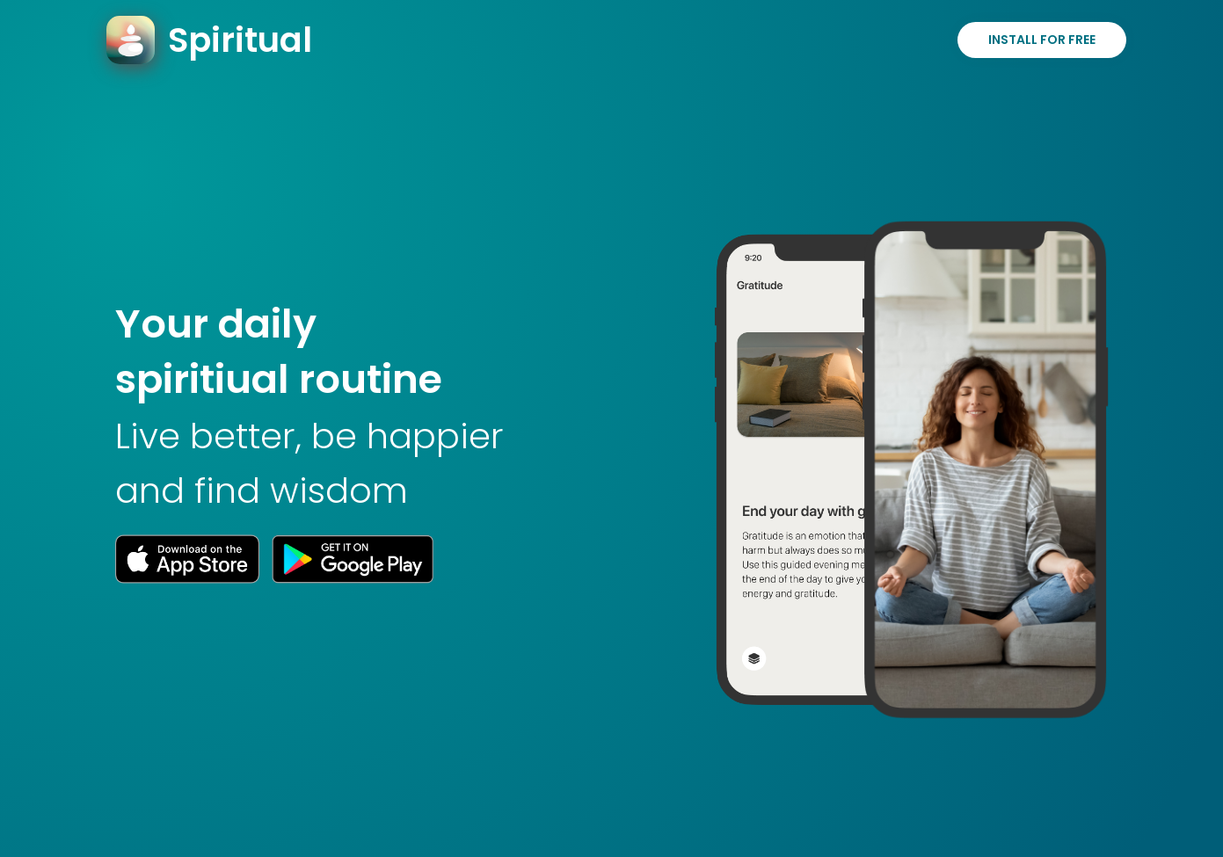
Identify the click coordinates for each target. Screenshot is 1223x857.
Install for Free (1042, 39)
